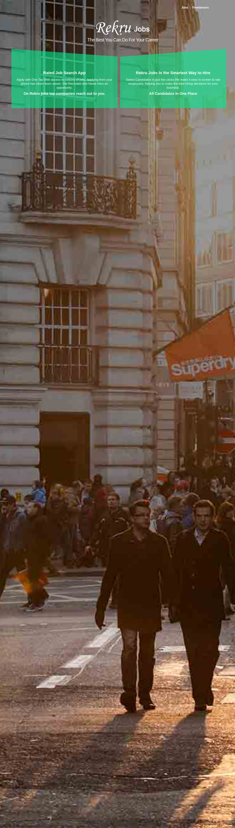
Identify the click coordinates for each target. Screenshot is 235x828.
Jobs (184, 7)
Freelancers (200, 7)
